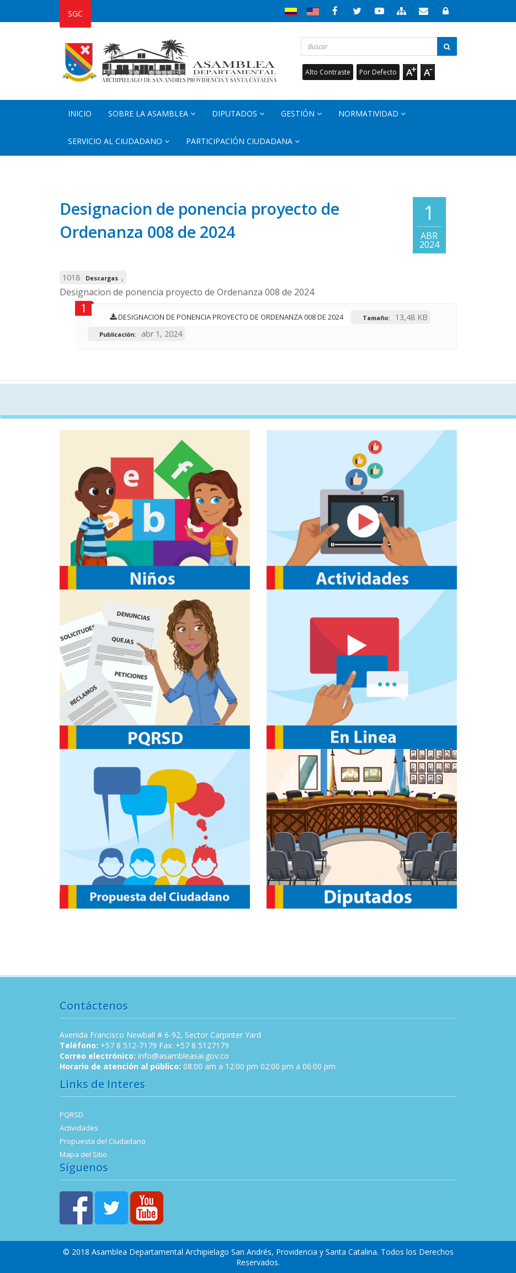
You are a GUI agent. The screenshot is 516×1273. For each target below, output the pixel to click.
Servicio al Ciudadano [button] (118, 141)
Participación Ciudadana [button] (243, 141)
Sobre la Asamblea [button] (151, 113)
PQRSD (71, 1115)
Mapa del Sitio (83, 1154)
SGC (75, 13)
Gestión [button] (301, 113)
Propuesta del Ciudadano (103, 1141)
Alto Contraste (327, 72)
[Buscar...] (379, 46)
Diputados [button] (238, 113)
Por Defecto (378, 72)
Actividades (79, 1128)
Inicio (80, 113)
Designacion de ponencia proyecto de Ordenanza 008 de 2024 (223, 317)
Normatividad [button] (372, 113)
